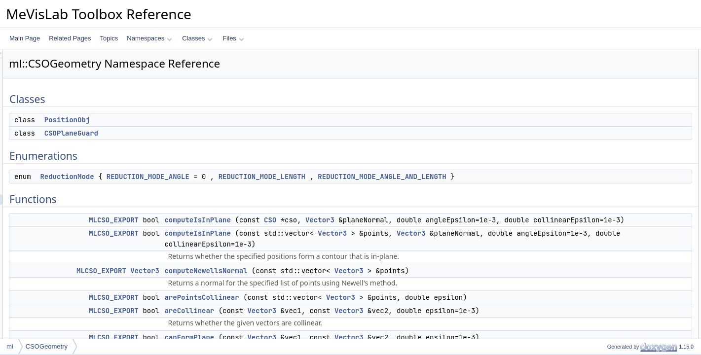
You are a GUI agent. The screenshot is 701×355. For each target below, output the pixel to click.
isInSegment (615, 260)
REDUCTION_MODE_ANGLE (271, 176)
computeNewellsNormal (329, 303)
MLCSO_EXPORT (237, 230)
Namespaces (149, 38)
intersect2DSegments (627, 250)
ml (9, 346)
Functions (604, 109)
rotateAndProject (621, 304)
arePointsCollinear (325, 329)
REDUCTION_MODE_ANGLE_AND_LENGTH (227, 187)
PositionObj (190, 119)
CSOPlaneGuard (194, 133)
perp (605, 271)
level (605, 325)
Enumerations (609, 87)
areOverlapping (619, 293)
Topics (109, 38)
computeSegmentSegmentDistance (645, 228)
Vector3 (443, 230)
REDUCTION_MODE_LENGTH (385, 176)
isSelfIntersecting (621, 184)
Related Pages (70, 38)
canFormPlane (618, 174)
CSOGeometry (47, 346)
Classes (197, 38)
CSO (393, 230)
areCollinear (615, 163)
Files (233, 38)
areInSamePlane (621, 282)
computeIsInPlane (321, 230)
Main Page (24, 38)
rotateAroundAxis (621, 315)
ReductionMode (190, 176)
